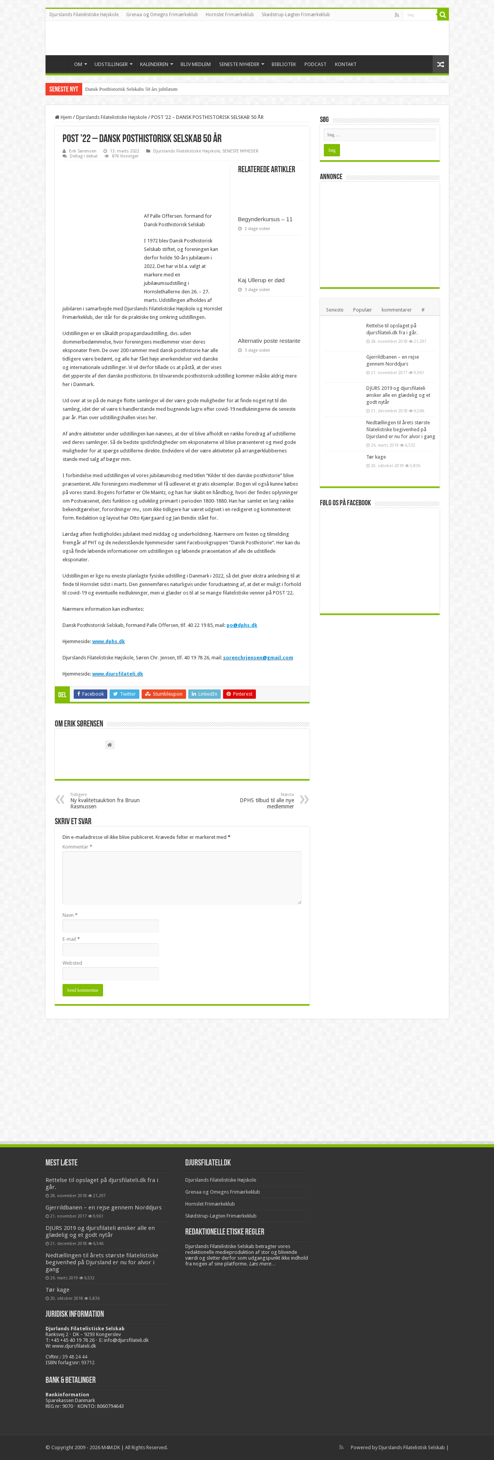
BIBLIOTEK (284, 64)
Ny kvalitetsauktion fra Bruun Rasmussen (109, 801)
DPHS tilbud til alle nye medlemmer (254, 801)
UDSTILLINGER (111, 64)
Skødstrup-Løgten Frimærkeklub (296, 14)
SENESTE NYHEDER (239, 64)
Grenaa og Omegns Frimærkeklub (162, 14)
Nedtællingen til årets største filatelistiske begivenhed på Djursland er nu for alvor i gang (400, 429)
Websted (72, 963)
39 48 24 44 (74, 1357)
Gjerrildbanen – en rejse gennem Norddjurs (104, 1207)
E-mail (71, 939)
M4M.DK (111, 1447)
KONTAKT (346, 64)
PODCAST (316, 64)
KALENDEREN (154, 64)
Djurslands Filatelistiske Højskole (83, 14)
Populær (362, 310)
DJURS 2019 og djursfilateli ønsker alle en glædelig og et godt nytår (398, 395)
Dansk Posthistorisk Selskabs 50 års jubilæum (131, 89)
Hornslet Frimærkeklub (230, 14)
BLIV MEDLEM (196, 64)
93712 (88, 1362)
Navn (70, 915)
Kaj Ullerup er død (261, 280)
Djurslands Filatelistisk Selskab (412, 1447)
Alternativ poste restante (269, 340)
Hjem (63, 117)
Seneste (334, 310)
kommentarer (397, 310)
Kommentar (77, 847)
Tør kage (376, 457)
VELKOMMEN (59, 63)
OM (78, 64)
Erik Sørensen (82, 151)
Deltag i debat (84, 156)
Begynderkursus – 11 (265, 219)
